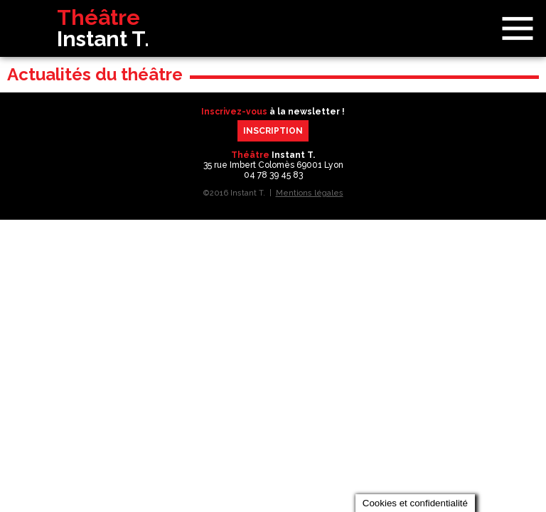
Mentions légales (309, 193)
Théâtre (73, 28)
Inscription (273, 131)
